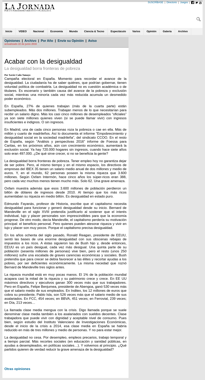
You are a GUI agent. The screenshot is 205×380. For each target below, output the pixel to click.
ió (151, 31)
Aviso (92, 40)
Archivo (30, 40)
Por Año (47, 40)
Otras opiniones (17, 369)
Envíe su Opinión (71, 40)
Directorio (172, 2)
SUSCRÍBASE (155, 2)
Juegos (184, 2)
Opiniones (12, 40)
